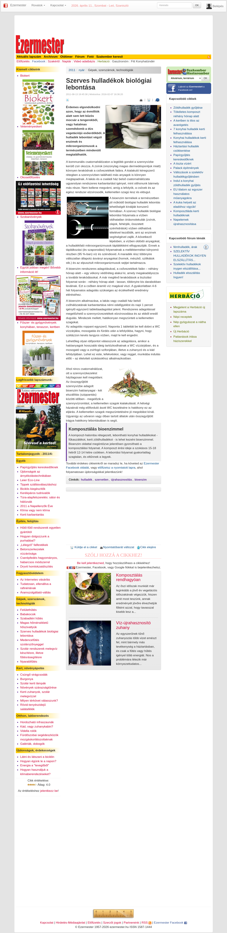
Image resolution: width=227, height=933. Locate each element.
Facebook (38, 61)
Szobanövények (31, 217)
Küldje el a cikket (83, 547)
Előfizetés (23, 61)
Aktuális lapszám (29, 56)
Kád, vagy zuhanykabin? (36, 726)
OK (197, 5)
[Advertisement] (113, 25)
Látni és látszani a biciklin (37, 757)
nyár (82, 70)
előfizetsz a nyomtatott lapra (116, 467)
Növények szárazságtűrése (38, 687)
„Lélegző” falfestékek (34, 545)
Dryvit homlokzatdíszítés (36, 566)
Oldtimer (66, 56)
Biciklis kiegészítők (32, 489)
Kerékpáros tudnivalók (35, 493)
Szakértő (54, 61)
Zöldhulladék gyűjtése (188, 107)
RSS (146, 922)
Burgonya (26, 679)
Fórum (80, 56)
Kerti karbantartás (32, 514)
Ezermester (18, 5)
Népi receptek (182, 316)
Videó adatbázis (84, 61)
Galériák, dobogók (32, 743)
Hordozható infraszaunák (37, 722)
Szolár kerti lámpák (33, 683)
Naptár (66, 61)
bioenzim (141, 479)
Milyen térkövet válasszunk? (39, 700)
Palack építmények (186, 168)
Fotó (90, 56)
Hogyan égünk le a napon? (38, 761)
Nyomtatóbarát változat (117, 547)
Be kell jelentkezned (90, 563)
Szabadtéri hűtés (31, 618)
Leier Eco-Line (30, 480)
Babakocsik (28, 614)
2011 (72, 70)
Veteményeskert (31, 126)
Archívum (51, 56)
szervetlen (101, 479)
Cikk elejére (146, 547)
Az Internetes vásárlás (35, 579)
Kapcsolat (46, 922)
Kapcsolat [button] (58, 5)
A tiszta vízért (182, 163)
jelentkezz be (49, 790)
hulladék (86, 479)
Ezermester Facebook (170, 922)
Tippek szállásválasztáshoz (38, 484)
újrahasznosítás (121, 479)
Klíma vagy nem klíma (35, 510)
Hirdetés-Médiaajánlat (70, 922)
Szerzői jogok (112, 922)
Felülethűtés (28, 610)
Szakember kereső (109, 56)
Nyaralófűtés (28, 661)
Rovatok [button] (38, 5)
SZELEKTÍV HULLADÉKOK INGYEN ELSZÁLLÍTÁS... (189, 256)
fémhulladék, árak (185, 247)
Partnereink (131, 922)
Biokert (25, 75)
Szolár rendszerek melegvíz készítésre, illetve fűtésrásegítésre (38, 653)
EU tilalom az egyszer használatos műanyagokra (188, 194)
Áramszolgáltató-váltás (35, 592)
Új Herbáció (181, 331)
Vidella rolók (28, 731)
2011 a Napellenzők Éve (36, 506)
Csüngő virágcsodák (33, 674)
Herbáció (104, 61)
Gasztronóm (120, 61)
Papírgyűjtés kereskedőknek (39, 467)
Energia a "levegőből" (34, 765)
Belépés (218, 6)
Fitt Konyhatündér (143, 61)
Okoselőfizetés (30, 177)
